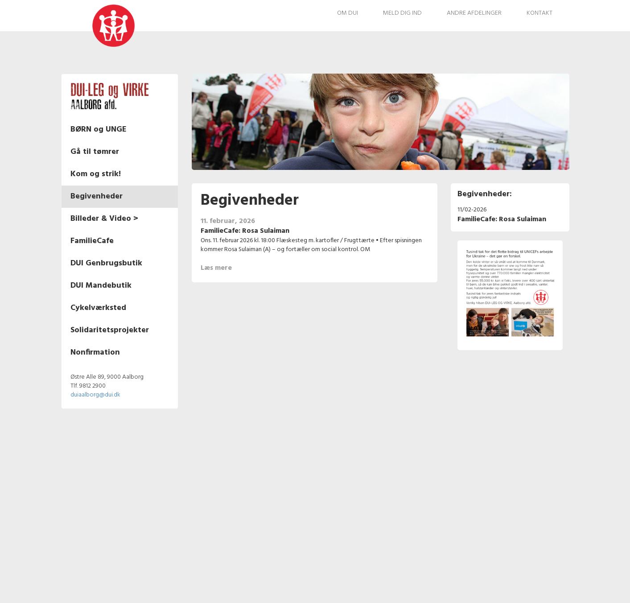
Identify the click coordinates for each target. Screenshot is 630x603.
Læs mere (215, 268)
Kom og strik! (95, 174)
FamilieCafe (92, 241)
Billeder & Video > (104, 218)
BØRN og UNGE (98, 129)
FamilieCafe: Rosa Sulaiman (244, 231)
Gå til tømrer (94, 151)
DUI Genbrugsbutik (106, 263)
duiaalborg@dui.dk (95, 395)
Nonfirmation (95, 352)
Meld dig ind (402, 13)
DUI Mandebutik (101, 285)
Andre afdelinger (474, 13)
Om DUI (347, 13)
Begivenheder (96, 196)
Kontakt (539, 13)
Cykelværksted (98, 308)
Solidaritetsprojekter (109, 330)
